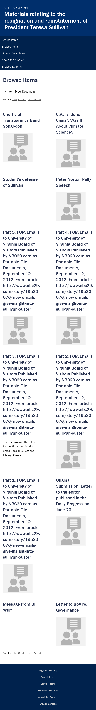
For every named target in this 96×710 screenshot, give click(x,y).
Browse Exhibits (12, 66)
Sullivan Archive (19, 8)
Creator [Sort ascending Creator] (22, 99)
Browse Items (10, 46)
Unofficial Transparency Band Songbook (21, 120)
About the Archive (13, 60)
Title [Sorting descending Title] (14, 99)
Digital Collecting (48, 670)
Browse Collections (13, 53)
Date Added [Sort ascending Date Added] (34, 99)
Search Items (10, 40)
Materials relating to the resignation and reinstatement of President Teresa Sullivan (46, 20)
